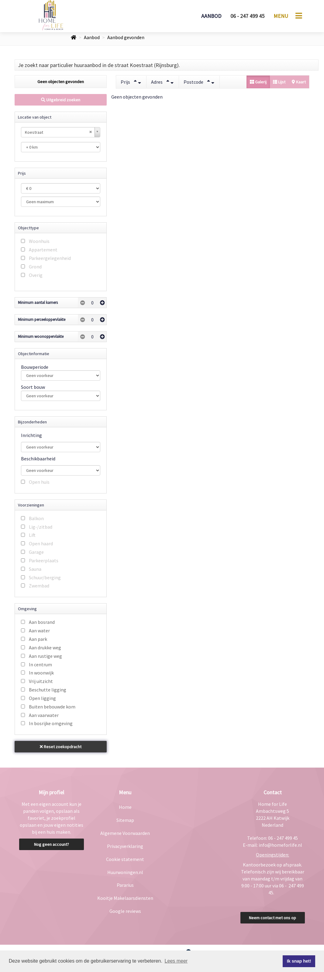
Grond (35, 267)
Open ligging (42, 698)
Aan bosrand (42, 622)
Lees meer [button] (176, 961)
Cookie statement (125, 859)
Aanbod (211, 15)
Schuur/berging (45, 577)
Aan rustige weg (45, 656)
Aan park (38, 639)
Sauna (35, 569)
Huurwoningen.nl (125, 872)
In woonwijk (41, 673)
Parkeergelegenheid (50, 258)
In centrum (40, 664)
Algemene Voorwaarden (125, 833)
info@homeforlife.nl (280, 845)
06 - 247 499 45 (247, 15)
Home (125, 807)
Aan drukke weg (45, 647)
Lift (32, 535)
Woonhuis (39, 241)
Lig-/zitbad (40, 527)
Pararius (125, 885)
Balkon (36, 518)
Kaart (299, 82)
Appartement (43, 250)
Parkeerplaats (43, 560)
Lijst (279, 82)
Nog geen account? (51, 844)
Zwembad (39, 586)
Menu (281, 15)
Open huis (39, 482)
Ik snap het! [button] (299, 961)
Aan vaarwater (44, 715)
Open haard (41, 543)
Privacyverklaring (125, 846)
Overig (36, 275)
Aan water (39, 630)
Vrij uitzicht (41, 681)
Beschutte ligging (47, 690)
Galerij (258, 82)
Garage (36, 552)
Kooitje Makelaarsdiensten (125, 898)
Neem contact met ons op (272, 917)
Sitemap (125, 820)
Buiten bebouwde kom (52, 707)
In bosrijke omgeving (51, 723)
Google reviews (125, 911)
